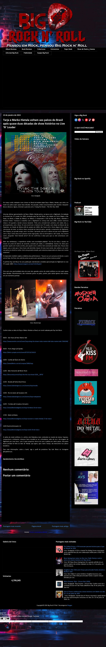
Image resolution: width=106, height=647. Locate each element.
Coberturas (41, 49)
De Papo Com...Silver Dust (84, 251)
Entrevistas (55, 49)
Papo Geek (68, 49)
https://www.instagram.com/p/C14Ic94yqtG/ (28, 264)
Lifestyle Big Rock (12, 53)
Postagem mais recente (12, 526)
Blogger (69, 605)
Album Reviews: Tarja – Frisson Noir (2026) (77, 581)
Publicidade (28, 53)
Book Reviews (27, 49)
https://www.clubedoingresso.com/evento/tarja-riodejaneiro (22, 397)
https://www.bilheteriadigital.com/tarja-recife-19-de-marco (21, 430)
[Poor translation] (7, 618)
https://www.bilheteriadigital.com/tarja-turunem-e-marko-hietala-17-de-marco (27, 419)
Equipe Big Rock (43, 53)
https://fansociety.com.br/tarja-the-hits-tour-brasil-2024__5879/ (23, 374)
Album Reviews (11, 49)
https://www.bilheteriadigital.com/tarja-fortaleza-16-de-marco (22, 408)
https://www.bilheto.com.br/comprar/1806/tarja (18, 363)
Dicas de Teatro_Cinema (86, 49)
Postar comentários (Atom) (38, 532)
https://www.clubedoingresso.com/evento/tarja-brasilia (20, 385)
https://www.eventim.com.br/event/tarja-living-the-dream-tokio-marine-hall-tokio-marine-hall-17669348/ (35, 341)
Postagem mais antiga (60, 526)
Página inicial (36, 526)
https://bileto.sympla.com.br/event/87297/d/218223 (19, 352)
